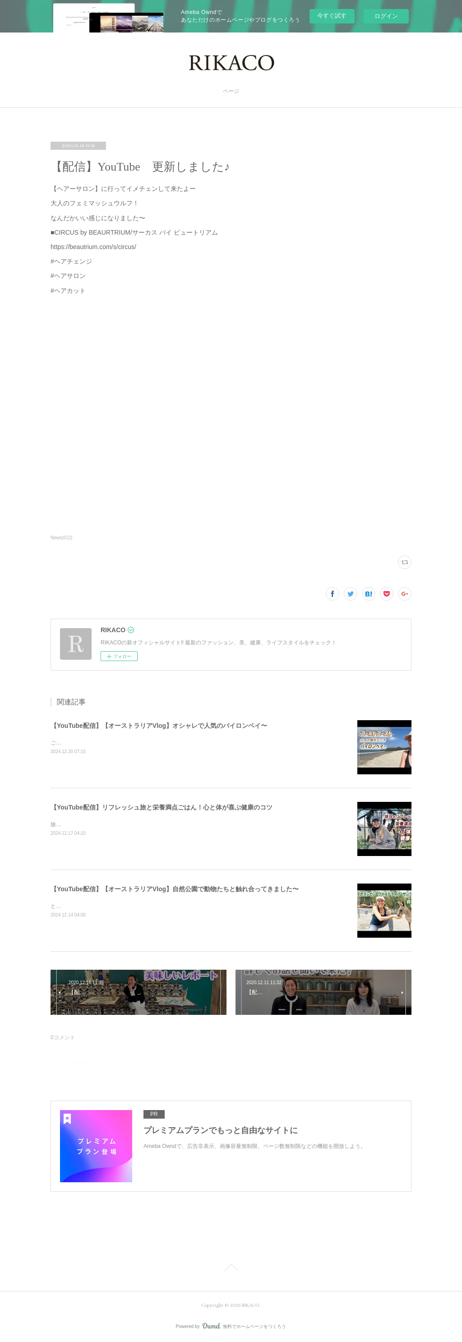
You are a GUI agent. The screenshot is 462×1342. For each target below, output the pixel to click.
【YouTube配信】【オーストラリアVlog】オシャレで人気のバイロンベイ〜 (159, 725)
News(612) (61, 537)
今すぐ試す (331, 15)
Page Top (231, 1269)
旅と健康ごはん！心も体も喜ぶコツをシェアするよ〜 (115, 824)
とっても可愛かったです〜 (83, 906)
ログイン (386, 16)
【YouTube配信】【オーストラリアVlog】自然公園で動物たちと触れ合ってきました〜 (175, 889)
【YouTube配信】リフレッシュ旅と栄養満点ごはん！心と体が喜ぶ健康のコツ (162, 807)
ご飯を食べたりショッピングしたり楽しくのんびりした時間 (124, 743)
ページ (231, 91)
